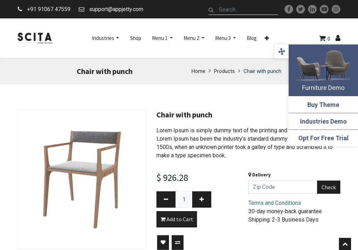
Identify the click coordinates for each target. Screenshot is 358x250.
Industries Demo (323, 121)
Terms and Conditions (274, 203)
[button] (267, 38)
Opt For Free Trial (323, 138)
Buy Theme (323, 104)
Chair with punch (262, 71)
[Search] (211, 9)
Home (198, 71)
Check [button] (329, 187)
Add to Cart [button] (176, 219)
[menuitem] (135, 38)
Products (224, 71)
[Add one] (201, 199)
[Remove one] (166, 199)
